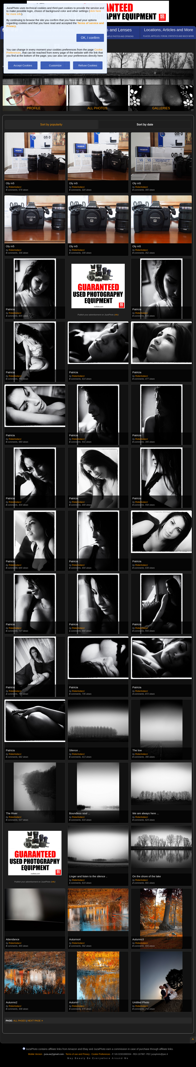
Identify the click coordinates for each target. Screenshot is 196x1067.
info (116, 315)
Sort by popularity (51, 124)
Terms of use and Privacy (78, 1054)
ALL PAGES (19, 1020)
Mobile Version (35, 1054)
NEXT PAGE (35, 1020)
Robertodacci (15, 187)
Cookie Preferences (101, 1054)
